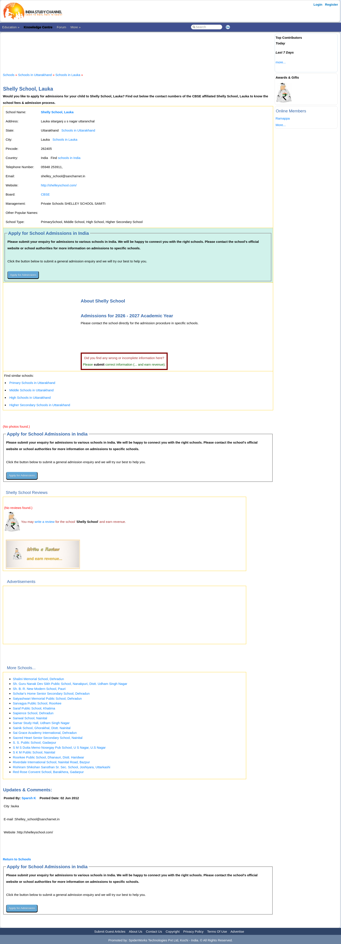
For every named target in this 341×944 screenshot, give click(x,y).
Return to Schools (17, 859)
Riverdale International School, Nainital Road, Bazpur (51, 762)
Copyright (173, 931)
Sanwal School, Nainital (30, 718)
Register (331, 4)
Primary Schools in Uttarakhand (32, 383)
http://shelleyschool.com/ (59, 185)
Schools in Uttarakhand (35, 75)
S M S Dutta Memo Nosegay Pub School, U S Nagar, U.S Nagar (59, 747)
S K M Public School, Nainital (34, 752)
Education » (10, 27)
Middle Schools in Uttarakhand (31, 390)
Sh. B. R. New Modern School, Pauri (39, 689)
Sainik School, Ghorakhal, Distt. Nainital (41, 728)
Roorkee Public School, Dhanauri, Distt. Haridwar (48, 757)
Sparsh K (29, 798)
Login (317, 4)
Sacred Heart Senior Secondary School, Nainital (47, 738)
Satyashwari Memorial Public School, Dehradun (47, 698)
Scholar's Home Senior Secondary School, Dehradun (51, 693)
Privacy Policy (193, 931)
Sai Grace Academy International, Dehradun (45, 733)
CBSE (45, 194)
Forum (61, 27)
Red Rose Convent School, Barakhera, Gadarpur (48, 772)
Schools (8, 75)
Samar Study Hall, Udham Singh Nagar (41, 723)
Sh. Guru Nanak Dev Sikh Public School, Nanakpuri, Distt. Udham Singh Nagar (70, 684)
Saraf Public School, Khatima (34, 708)
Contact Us (154, 931)
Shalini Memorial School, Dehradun (38, 679)
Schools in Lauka (67, 75)
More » (75, 27)
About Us (135, 931)
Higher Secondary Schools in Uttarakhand (39, 405)
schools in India (69, 158)
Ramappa (283, 118)
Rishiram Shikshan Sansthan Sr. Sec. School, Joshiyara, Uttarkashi (61, 767)
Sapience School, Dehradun (33, 713)
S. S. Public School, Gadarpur (34, 742)
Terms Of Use (217, 931)
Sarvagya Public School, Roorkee (37, 703)
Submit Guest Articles (109, 931)
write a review (45, 522)
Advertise (237, 931)
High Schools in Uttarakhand (30, 397)
